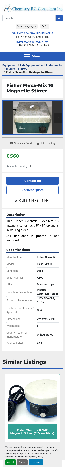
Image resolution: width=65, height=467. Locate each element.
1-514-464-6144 (25, 36)
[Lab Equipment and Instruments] (41, 65)
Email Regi (42, 45)
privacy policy (36, 456)
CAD (44, 26)
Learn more (36, 462)
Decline (22, 462)
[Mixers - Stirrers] (16, 68)
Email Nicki (42, 36)
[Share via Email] (21, 143)
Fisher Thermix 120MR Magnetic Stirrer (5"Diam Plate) (32, 431)
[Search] (29, 18)
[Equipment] (9, 65)
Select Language (25, 26)
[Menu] (27, 56)
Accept (10, 462)
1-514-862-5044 (25, 45)
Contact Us (32, 181)
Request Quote (32, 190)
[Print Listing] (46, 143)
